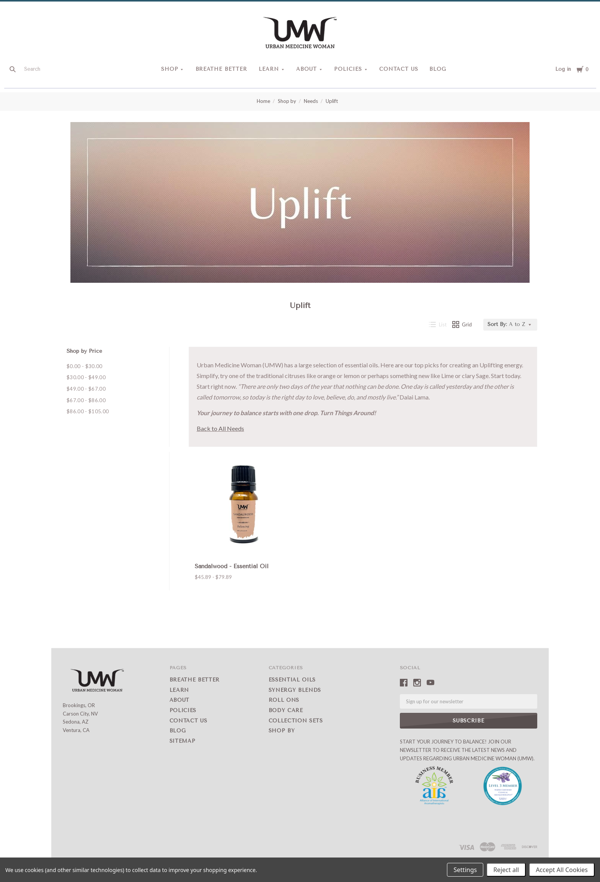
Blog (437, 69)
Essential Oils (292, 680)
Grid (462, 324)
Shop (169, 69)
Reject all (506, 870)
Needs (311, 101)
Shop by (287, 101)
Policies (348, 69)
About (306, 69)
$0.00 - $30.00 (85, 366)
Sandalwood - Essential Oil (232, 566)
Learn (269, 69)
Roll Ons (284, 700)
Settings (465, 870)
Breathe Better (222, 69)
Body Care (286, 710)
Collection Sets (296, 721)
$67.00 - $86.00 (86, 400)
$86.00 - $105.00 (88, 411)
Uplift (332, 101)
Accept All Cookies (562, 870)
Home (263, 101)
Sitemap (183, 741)
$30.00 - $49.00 (86, 377)
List (438, 324)
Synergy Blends (295, 690)
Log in (563, 69)
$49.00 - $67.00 (86, 389)
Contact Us (398, 69)
